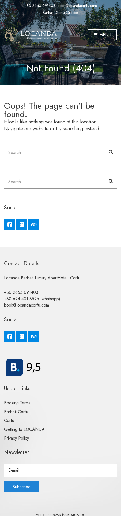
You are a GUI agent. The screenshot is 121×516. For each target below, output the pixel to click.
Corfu (9, 420)
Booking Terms (17, 403)
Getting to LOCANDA (24, 429)
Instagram (21, 224)
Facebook (9, 224)
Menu (102, 35)
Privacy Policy (16, 438)
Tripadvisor (33, 224)
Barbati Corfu (16, 412)
